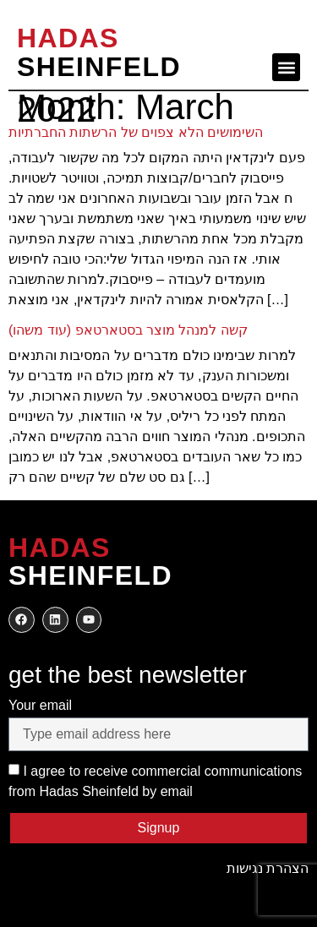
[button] (286, 67)
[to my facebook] (21, 620)
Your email (40, 705)
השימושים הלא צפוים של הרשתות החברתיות (135, 132)
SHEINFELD (99, 52)
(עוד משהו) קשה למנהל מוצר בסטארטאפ (128, 330)
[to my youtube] (89, 620)
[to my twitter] (55, 620)
